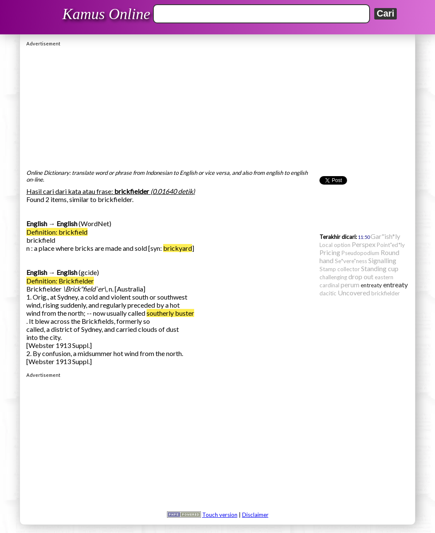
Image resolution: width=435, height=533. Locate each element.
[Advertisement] (217, 105)
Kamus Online (106, 14)
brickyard (177, 248)
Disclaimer (255, 514)
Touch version (219, 514)
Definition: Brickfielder (60, 281)
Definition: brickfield (57, 232)
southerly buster (170, 313)
